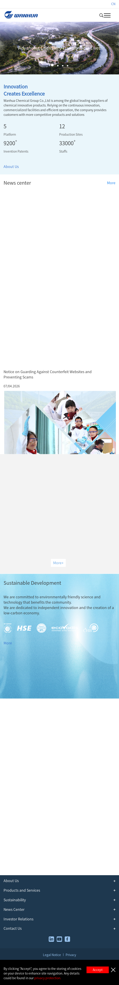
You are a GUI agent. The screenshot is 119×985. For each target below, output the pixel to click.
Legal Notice (52, 954)
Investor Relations (18, 919)
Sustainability (15, 900)
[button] (52, 65)
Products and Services (22, 890)
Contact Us (13, 928)
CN (113, 4)
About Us (11, 166)
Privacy (71, 954)
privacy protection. (47, 978)
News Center (14, 909)
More (111, 183)
